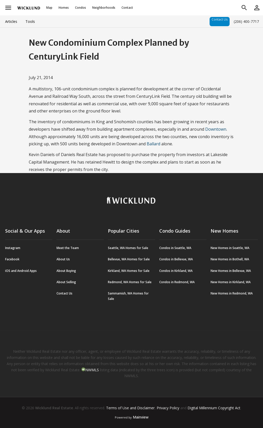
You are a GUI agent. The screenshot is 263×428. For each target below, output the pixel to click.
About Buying (66, 271)
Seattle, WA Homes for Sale (128, 248)
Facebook (12, 259)
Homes (64, 7)
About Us (63, 259)
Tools (30, 21)
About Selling (66, 282)
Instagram (12, 248)
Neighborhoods (103, 7)
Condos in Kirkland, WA (176, 271)
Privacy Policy (168, 407)
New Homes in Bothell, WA (230, 259)
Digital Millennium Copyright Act (213, 407)
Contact (127, 7)
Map (49, 7)
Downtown (215, 129)
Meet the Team (68, 248)
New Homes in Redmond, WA (232, 293)
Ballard (154, 144)
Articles (11, 21)
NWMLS (92, 369)
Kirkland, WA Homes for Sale (128, 271)
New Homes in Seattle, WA (230, 248)
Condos (80, 7)
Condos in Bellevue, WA (176, 259)
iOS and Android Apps (21, 271)
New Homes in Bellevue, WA (231, 271)
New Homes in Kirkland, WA (231, 282)
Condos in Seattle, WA (175, 248)
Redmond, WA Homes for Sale (130, 282)
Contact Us (220, 19)
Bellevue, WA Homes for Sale (129, 259)
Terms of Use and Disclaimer (130, 407)
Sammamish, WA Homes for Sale (128, 296)
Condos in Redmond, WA (177, 282)
